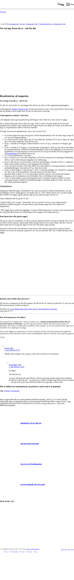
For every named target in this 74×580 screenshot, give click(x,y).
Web (35, 24)
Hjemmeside (30, 24)
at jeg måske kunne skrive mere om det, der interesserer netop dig (33, 309)
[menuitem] (59, 4)
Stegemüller (44, 24)
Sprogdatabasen (12, 153)
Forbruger (7, 391)
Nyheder (3, 12)
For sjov (22, 24)
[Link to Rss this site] (69, 549)
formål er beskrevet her (20, 109)
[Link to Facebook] (62, 549)
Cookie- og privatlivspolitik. (32, 549)
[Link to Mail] (72, 549)
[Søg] (59, 4)
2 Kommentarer (13, 24)
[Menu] (69, 4)
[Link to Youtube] (65, 549)
